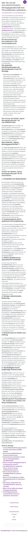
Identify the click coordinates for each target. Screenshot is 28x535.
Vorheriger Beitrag (14, 502)
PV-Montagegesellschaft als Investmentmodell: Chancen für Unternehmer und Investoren (11, 493)
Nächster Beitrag (14, 506)
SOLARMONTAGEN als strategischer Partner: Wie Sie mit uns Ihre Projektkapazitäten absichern (12, 468)
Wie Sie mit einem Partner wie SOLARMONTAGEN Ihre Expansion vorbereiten (12, 473)
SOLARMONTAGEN (7, 12)
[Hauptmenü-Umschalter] (25, 2)
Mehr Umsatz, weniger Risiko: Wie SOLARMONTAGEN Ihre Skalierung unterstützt (12, 484)
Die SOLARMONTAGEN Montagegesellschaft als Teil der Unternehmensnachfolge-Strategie (14, 449)
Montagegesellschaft (7, 30)
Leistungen (14, 514)
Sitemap (14, 519)
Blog (14, 516)
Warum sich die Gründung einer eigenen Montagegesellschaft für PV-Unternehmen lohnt (14, 479)
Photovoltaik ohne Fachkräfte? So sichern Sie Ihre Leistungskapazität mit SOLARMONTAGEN (14, 458)
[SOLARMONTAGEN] (3, 2)
